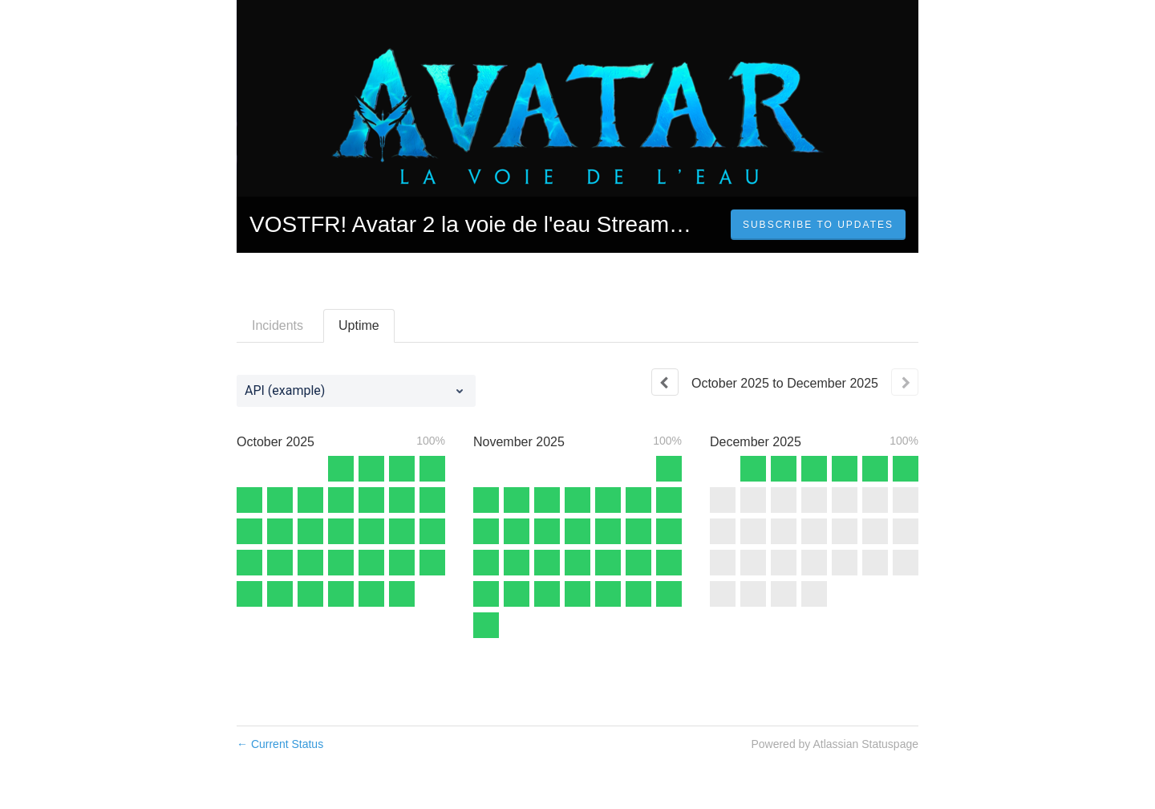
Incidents (277, 325)
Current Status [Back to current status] (280, 744)
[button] (818, 224)
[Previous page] (665, 382)
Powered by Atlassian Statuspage (834, 744)
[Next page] (904, 382)
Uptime (358, 325)
